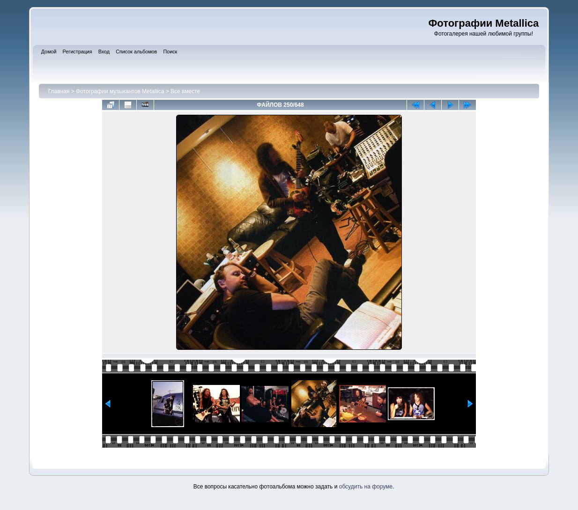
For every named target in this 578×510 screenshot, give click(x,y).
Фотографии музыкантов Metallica (120, 91)
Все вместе (185, 91)
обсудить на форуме (366, 486)
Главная (59, 91)
